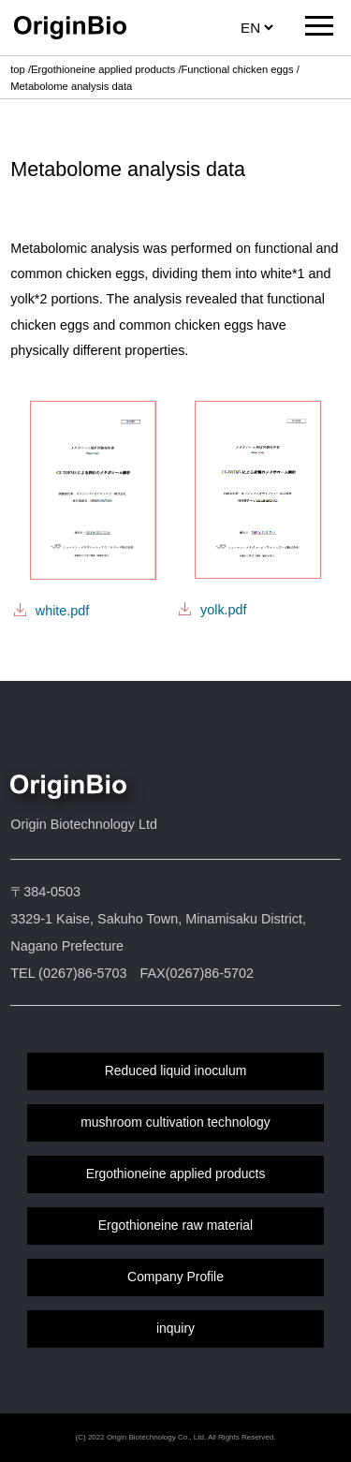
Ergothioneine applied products (103, 69)
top (17, 69)
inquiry (175, 1328)
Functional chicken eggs (238, 69)
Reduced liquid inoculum (176, 1070)
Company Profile (175, 1276)
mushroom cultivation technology (175, 1122)
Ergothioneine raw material (175, 1225)
